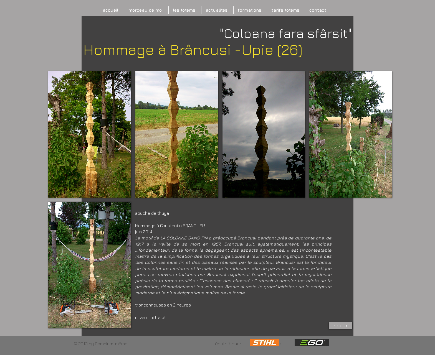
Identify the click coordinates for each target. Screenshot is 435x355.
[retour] (340, 325)
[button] (89, 134)
